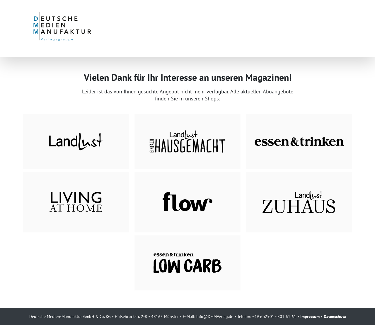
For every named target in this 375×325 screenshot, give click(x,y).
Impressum (310, 316)
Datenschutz (335, 316)
